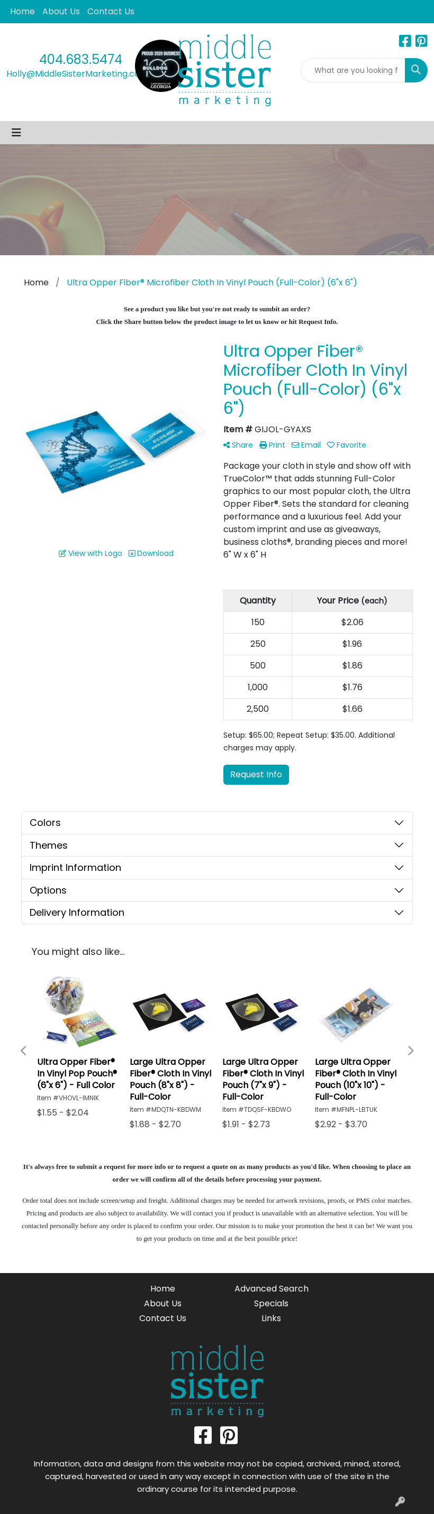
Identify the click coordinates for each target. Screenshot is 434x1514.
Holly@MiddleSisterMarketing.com (77, 74)
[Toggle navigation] (16, 132)
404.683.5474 (80, 59)
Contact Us (110, 11)
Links (271, 1318)
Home (22, 11)
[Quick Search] (353, 70)
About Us (61, 11)
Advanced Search (271, 1289)
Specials (271, 1303)
